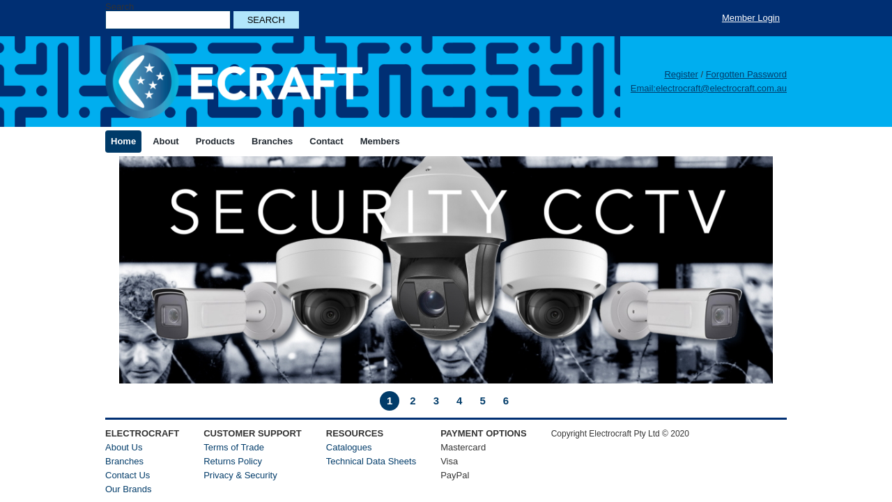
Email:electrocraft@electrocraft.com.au (709, 88)
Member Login (751, 18)
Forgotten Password (746, 74)
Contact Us (127, 475)
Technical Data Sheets (371, 461)
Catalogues (349, 447)
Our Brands (128, 489)
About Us (123, 447)
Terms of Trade (233, 447)
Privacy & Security (240, 475)
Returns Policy (232, 461)
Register (681, 74)
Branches (124, 461)
